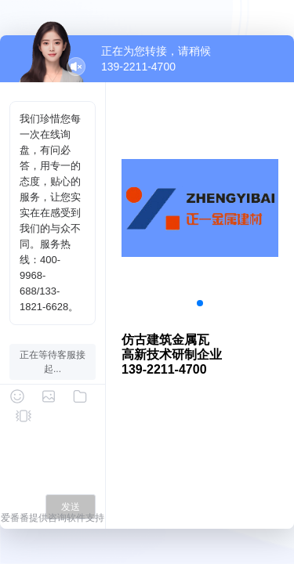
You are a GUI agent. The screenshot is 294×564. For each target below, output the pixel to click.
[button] (200, 303)
